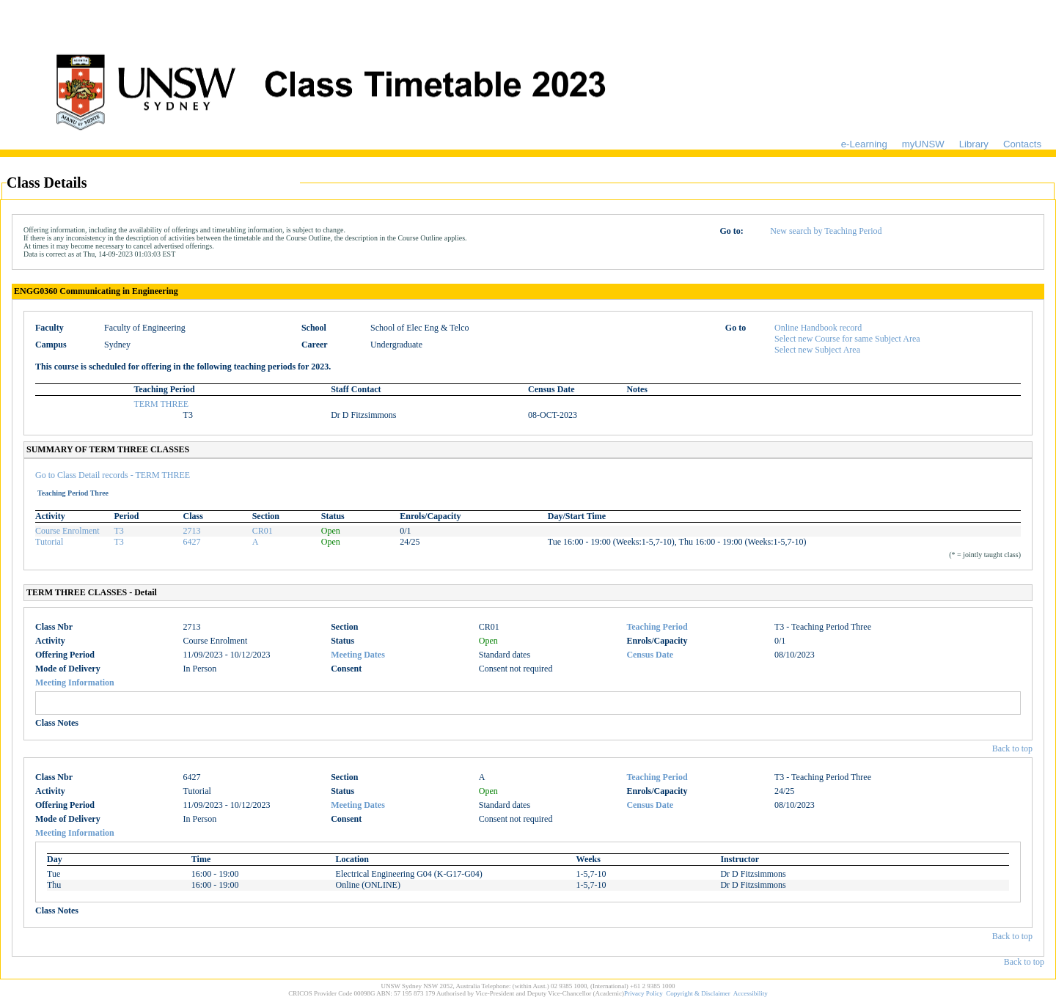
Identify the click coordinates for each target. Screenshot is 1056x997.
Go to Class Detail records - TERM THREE (112, 475)
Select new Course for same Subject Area (847, 339)
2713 (192, 531)
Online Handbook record (818, 328)
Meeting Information (74, 682)
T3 (119, 531)
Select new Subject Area (817, 350)
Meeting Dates (358, 655)
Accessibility (750, 993)
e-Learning (864, 144)
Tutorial (49, 542)
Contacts (1022, 144)
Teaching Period (656, 627)
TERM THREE (160, 404)
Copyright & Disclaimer (698, 993)
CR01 (262, 531)
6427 (192, 542)
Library (974, 144)
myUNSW (923, 144)
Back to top (1012, 748)
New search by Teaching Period (825, 231)
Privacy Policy (643, 993)
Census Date (649, 655)
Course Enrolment (67, 531)
